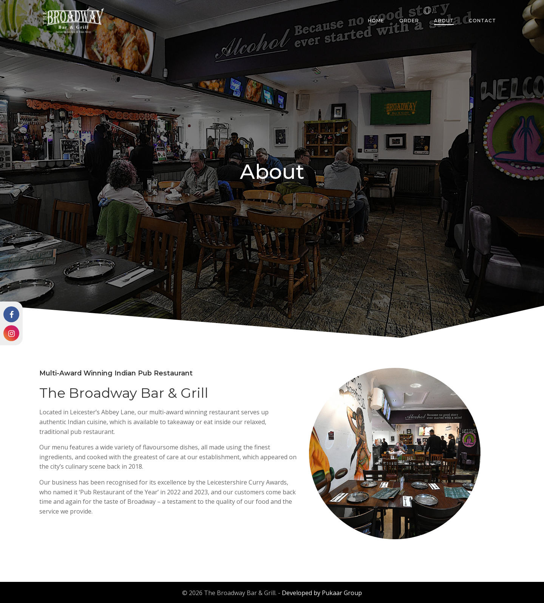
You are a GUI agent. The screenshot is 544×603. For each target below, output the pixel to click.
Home (377, 20)
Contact (483, 20)
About (445, 20)
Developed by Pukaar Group (322, 592)
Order (410, 20)
